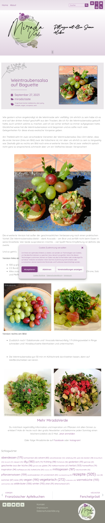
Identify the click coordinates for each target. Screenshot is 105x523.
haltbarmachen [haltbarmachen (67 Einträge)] (60, 466)
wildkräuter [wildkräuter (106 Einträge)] (23, 483)
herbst (25, 103)
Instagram (75, 440)
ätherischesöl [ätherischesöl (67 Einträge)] (61, 484)
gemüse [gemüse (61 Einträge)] (89, 462)
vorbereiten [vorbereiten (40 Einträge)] (71, 480)
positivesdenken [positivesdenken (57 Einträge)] (36, 475)
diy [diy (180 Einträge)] (29, 461)
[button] (82, 247)
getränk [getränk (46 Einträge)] (37, 466)
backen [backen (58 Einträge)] (88, 458)
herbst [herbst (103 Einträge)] (75, 465)
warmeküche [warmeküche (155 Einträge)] (88, 479)
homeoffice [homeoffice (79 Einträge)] (89, 465)
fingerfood (18, 103)
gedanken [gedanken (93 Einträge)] (76, 461)
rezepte (17, 105)
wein (35, 105)
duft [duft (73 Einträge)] (39, 462)
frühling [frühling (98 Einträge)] (50, 461)
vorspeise (29, 105)
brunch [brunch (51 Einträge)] (9, 462)
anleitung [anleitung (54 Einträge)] (71, 458)
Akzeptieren (29, 269)
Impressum (68, 275)
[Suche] (86, 5)
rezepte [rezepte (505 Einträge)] (84, 474)
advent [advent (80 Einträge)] (43, 457)
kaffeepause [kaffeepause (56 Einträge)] (23, 470)
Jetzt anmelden (67, 433)
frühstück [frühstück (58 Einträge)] (62, 462)
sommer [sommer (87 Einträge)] (7, 480)
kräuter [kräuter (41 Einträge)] (48, 470)
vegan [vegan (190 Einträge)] (31, 479)
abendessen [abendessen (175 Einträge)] (12, 457)
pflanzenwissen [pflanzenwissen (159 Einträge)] (14, 474)
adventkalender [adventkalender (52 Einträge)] (57, 458)
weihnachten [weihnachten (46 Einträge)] (7, 484)
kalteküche (32, 103)
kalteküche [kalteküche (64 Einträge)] (37, 469)
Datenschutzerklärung (54, 275)
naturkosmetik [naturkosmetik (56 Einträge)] (83, 470)
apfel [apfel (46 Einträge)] (80, 458)
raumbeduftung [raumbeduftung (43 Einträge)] (65, 475)
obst (38, 103)
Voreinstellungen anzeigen (70, 269)
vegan (23, 105)
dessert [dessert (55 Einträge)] (18, 462)
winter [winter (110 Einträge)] (38, 483)
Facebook (59, 440)
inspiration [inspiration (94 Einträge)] (8, 469)
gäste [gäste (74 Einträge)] (46, 465)
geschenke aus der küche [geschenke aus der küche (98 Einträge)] (16, 465)
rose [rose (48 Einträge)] (99, 475)
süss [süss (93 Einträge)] (18, 479)
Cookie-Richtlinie (39, 275)
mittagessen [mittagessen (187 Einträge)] (64, 469)
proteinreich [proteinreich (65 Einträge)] (51, 475)
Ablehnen (47, 269)
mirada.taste (23, 99)
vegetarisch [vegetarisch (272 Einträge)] (52, 479)
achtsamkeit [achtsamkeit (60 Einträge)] (31, 458)
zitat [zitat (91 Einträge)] (49, 483)
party (42, 103)
